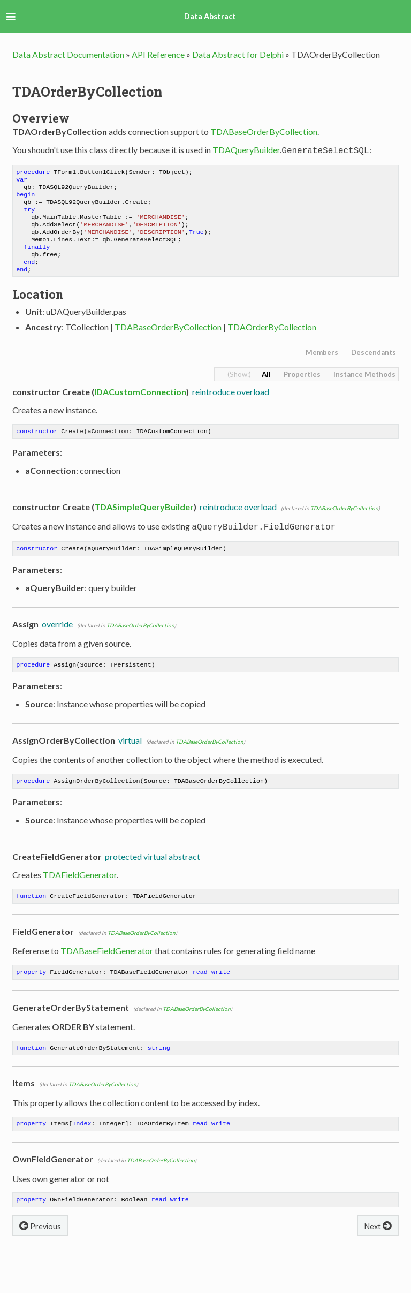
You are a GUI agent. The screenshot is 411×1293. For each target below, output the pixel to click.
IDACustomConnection (140, 405)
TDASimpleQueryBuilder (144, 522)
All (266, 388)
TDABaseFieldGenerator (106, 969)
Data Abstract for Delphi (238, 54)
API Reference (158, 54)
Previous (40, 1248)
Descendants (373, 366)
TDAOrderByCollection (271, 341)
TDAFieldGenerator (80, 892)
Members (322, 366)
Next (378, 1248)
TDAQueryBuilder (246, 150)
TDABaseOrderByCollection (263, 131)
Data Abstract (210, 16)
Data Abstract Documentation (68, 54)
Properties (302, 388)
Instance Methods (364, 388)
